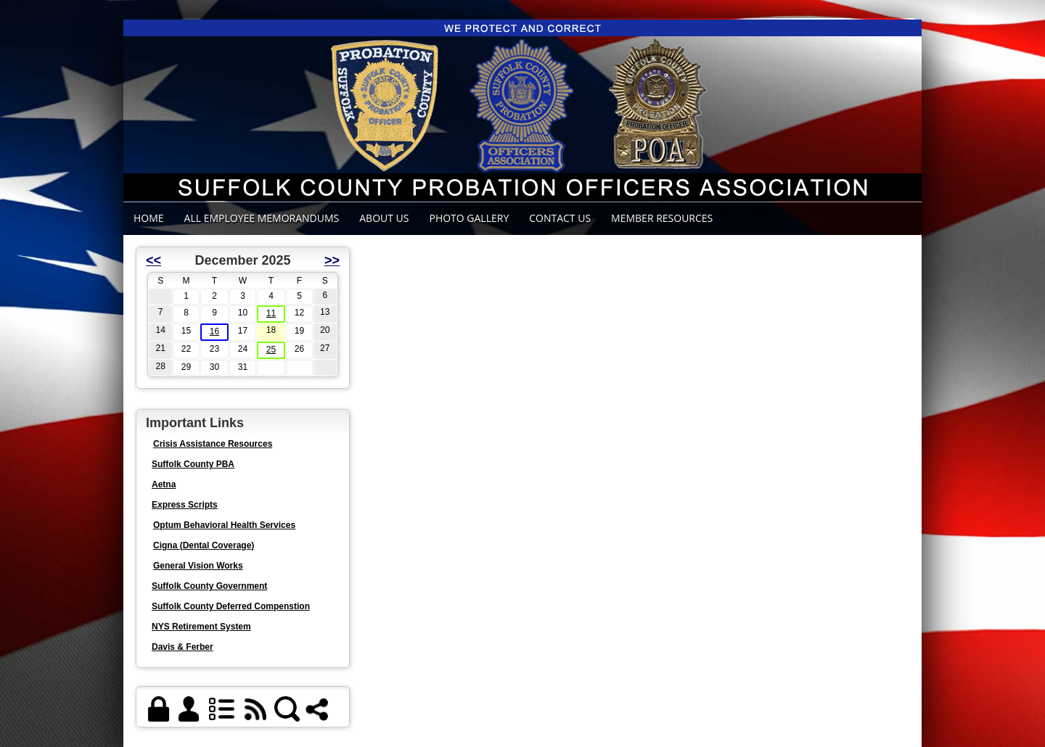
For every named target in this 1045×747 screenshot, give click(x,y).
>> (332, 260)
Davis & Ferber (182, 647)
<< (153, 260)
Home (149, 218)
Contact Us (560, 218)
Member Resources (662, 218)
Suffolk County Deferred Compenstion (231, 606)
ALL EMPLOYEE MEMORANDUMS (262, 218)
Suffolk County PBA (193, 464)
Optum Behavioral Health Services (224, 525)
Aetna (164, 484)
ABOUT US (384, 218)
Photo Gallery (469, 218)
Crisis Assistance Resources (212, 444)
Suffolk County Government (209, 586)
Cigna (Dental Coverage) (203, 545)
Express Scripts (185, 505)
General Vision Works (198, 566)
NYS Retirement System (201, 627)
